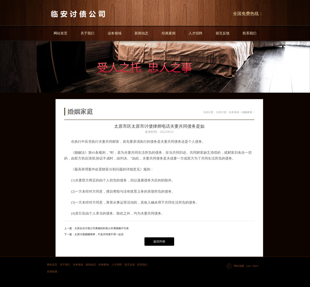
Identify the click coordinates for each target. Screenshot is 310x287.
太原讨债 (221, 112)
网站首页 (60, 33)
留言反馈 (222, 33)
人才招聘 (195, 33)
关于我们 (87, 33)
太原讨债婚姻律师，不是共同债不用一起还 (99, 234)
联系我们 (249, 33)
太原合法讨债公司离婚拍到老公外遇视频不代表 (101, 228)
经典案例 (168, 33)
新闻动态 (141, 33)
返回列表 (159, 241)
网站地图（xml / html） (247, 265)
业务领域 (114, 33)
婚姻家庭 (247, 112)
